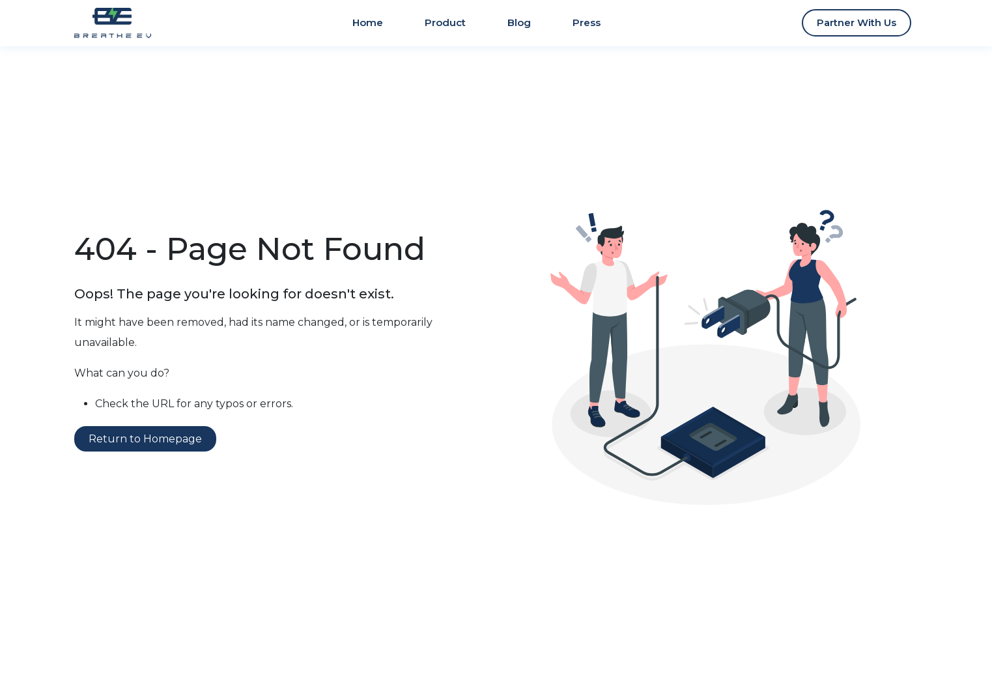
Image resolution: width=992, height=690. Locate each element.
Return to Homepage (145, 439)
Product (445, 22)
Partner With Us (856, 22)
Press (587, 22)
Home (367, 22)
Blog (519, 22)
